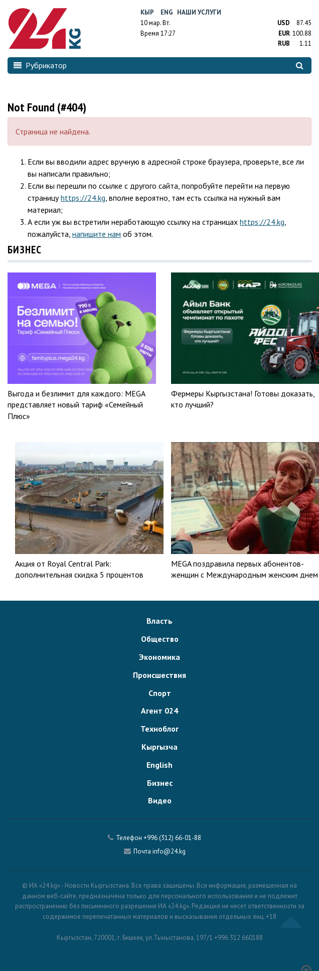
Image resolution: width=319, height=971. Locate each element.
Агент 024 (159, 711)
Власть (159, 621)
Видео (160, 800)
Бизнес (160, 783)
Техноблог (159, 729)
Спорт (159, 693)
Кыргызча (159, 747)
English (159, 765)
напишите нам (96, 234)
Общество (160, 639)
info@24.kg (169, 851)
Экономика (159, 657)
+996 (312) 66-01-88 (172, 838)
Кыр (147, 12)
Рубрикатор (40, 65)
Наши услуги (199, 12)
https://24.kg (83, 198)
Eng (167, 12)
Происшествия (159, 675)
